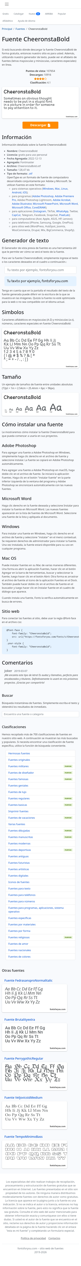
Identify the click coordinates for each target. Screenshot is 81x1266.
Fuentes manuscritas (20, 837)
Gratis (6, 13)
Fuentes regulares (19, 798)
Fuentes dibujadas (19, 830)
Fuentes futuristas (19, 863)
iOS (25, 192)
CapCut (16, 215)
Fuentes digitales (18, 875)
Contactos (54, 1238)
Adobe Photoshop (43, 196)
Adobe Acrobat (61, 200)
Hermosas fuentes (19, 753)
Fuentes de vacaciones (21, 817)
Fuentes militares (18, 766)
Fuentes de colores (19, 956)
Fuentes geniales (18, 785)
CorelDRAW (38, 207)
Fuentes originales (19, 760)
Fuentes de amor (18, 943)
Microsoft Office (21, 207)
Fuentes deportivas (19, 850)
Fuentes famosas (18, 779)
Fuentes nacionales (19, 950)
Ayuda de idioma (26, 20)
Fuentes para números (21, 901)
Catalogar (19, 13)
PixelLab (64, 215)
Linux (64, 188)
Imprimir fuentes (18, 811)
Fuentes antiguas (18, 856)
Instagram (40, 211)
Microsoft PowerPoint (45, 203)
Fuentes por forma (19, 931)
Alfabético (8, 20)
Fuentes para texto (19, 888)
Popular (62, 13)
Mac (57, 188)
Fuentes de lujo (17, 792)
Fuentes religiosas (19, 937)
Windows (48, 188)
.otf (30, 173)
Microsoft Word (69, 203)
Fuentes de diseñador (21, 772)
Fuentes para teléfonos (21, 895)
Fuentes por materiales (22, 924)
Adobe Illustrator (22, 203)
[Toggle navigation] (7, 4)
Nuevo (34, 13)
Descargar (40, 125)
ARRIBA (49, 13)
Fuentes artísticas (18, 869)
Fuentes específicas (19, 918)
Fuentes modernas (19, 843)
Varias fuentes (16, 824)
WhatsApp (62, 211)
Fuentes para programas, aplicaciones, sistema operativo (36, 909)
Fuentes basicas (17, 805)
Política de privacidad (33, 1238)
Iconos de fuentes (18, 882)
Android (16, 192)
